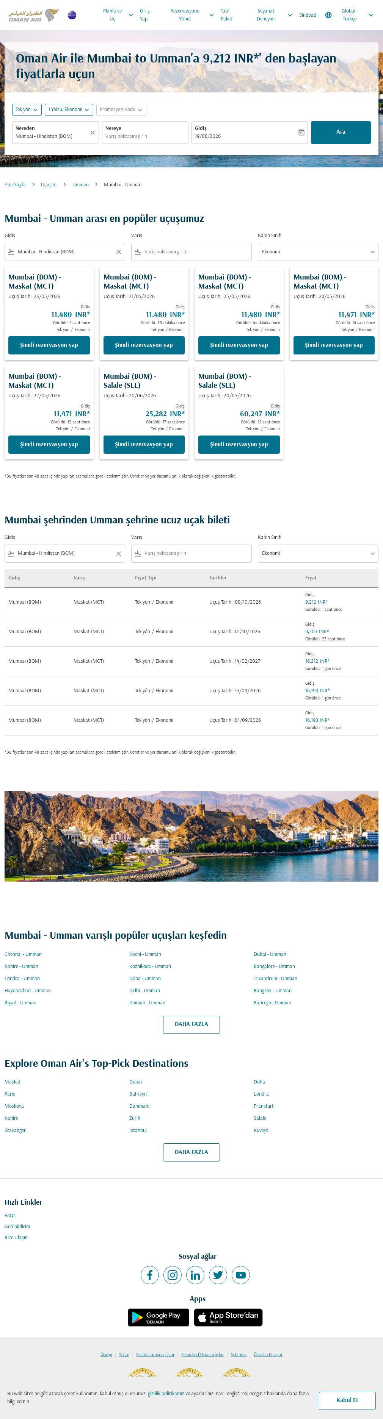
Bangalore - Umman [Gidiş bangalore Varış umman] (274, 966)
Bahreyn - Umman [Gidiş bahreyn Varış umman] (272, 1003)
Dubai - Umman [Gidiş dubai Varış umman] (270, 954)
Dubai (135, 1082)
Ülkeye (106, 1355)
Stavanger (15, 1130)
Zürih (134, 1118)
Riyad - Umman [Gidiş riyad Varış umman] (20, 1003)
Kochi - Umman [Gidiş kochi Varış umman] (145, 954)
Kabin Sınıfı (269, 236)
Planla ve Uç (120, 15)
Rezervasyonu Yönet (194, 15)
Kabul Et (347, 1400)
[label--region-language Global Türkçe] (349, 15)
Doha (259, 1082)
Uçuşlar (49, 185)
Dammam (139, 1106)
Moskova (14, 1106)
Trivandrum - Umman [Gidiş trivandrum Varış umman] (275, 979)
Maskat (13, 1082)
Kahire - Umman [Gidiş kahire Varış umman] (21, 966)
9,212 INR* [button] (231, 59)
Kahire (11, 1118)
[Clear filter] (118, 252)
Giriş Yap (145, 15)
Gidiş (201, 128)
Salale (260, 1118)
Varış (136, 236)
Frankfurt (264, 1106)
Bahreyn (138, 1094)
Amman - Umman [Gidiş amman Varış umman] (147, 1003)
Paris (10, 1094)
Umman (80, 185)
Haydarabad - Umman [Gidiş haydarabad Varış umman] (28, 991)
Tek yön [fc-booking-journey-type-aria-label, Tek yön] (23, 109)
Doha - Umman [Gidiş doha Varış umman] (145, 979)
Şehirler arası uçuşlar (155, 1355)
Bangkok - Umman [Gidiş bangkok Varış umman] (273, 991)
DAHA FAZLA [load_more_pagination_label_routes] (191, 1024)
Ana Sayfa (15, 185)
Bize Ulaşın (16, 1238)
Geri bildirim (17, 1227)
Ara (340, 132)
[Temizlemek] (94, 133)
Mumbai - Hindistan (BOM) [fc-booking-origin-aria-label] (44, 136)
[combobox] (65, 252)
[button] (69, 110)
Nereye (113, 128)
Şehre (124, 1355)
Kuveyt (261, 1130)
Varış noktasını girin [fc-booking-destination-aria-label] (126, 136)
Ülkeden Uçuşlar (268, 1355)
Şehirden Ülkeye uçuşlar (202, 1355)
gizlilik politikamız (166, 1394)
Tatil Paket (226, 15)
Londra (261, 1094)
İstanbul (138, 1130)
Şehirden (238, 1355)
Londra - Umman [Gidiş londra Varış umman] (22, 979)
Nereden (25, 128)
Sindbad (307, 15)
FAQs (10, 1216)
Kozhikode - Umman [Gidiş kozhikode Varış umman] (150, 966)
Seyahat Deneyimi (277, 15)
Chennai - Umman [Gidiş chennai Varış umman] (23, 954)
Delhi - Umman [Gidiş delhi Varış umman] (144, 991)
